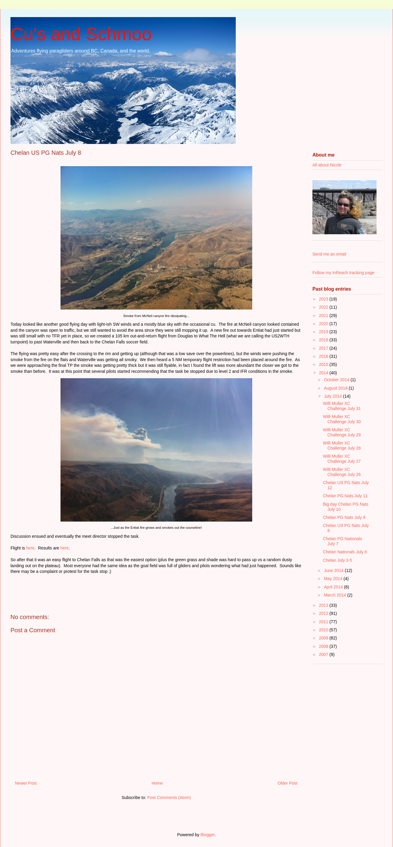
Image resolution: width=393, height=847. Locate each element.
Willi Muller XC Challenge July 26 (342, 472)
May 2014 (333, 578)
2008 (324, 646)
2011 (324, 621)
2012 (324, 613)
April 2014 (334, 587)
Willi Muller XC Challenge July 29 (342, 432)
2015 (324, 364)
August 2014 (336, 388)
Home (157, 783)
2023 (324, 299)
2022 (324, 307)
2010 (324, 629)
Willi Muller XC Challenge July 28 (342, 445)
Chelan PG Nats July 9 (344, 517)
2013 (324, 605)
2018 (324, 339)
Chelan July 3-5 (337, 560)
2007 (324, 654)
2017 (324, 348)
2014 (324, 372)
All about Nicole (326, 165)
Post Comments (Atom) (169, 797)
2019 (324, 331)
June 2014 (334, 570)
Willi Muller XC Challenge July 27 (342, 459)
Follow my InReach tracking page (343, 272)
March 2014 (335, 595)
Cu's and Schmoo (81, 34)
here (30, 548)
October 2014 (337, 379)
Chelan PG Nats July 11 (345, 495)
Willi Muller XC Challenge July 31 (342, 406)
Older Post (287, 783)
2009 (324, 638)
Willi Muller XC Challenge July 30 (342, 419)
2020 (324, 323)
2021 (324, 315)
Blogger (207, 834)
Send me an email (329, 254)
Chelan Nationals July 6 (345, 551)
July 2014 (333, 396)
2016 (324, 356)
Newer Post (26, 783)
